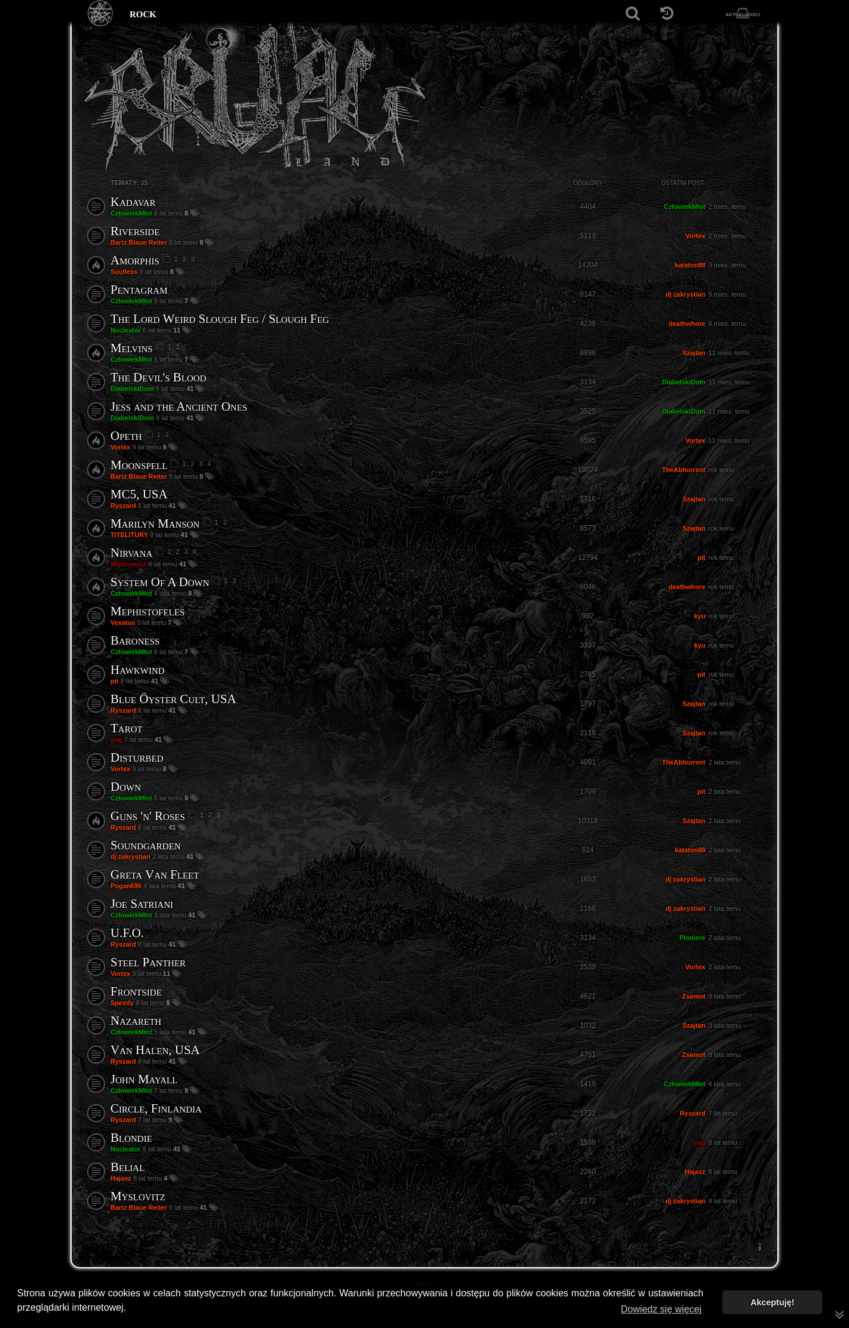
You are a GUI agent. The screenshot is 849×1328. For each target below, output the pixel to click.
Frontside (136, 991)
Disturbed (137, 757)
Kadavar (132, 202)
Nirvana (131, 553)
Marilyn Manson (154, 523)
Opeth (126, 436)
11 (177, 330)
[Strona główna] (100, 13)
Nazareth (135, 1020)
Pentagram (138, 289)
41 (190, 388)
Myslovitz (137, 1196)
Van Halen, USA (155, 1050)
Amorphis (134, 260)
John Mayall (143, 1079)
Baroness (134, 640)
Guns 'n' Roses (147, 816)
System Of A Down (160, 582)
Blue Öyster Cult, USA (173, 699)
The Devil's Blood (158, 377)
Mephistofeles (147, 611)
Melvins (131, 348)
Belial (127, 1167)
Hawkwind (137, 670)
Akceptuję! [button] (772, 1302)
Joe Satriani (141, 903)
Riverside (134, 231)
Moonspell (138, 465)
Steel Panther (148, 962)
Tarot (126, 728)
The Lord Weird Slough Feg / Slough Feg (219, 319)
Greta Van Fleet (154, 874)
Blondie (131, 1137)
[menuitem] (759, 1247)
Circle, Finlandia (156, 1108)
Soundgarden (145, 845)
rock (143, 13)
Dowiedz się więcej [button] (661, 1309)
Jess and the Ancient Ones (178, 406)
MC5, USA (139, 494)
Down (125, 786)
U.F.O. (127, 933)
